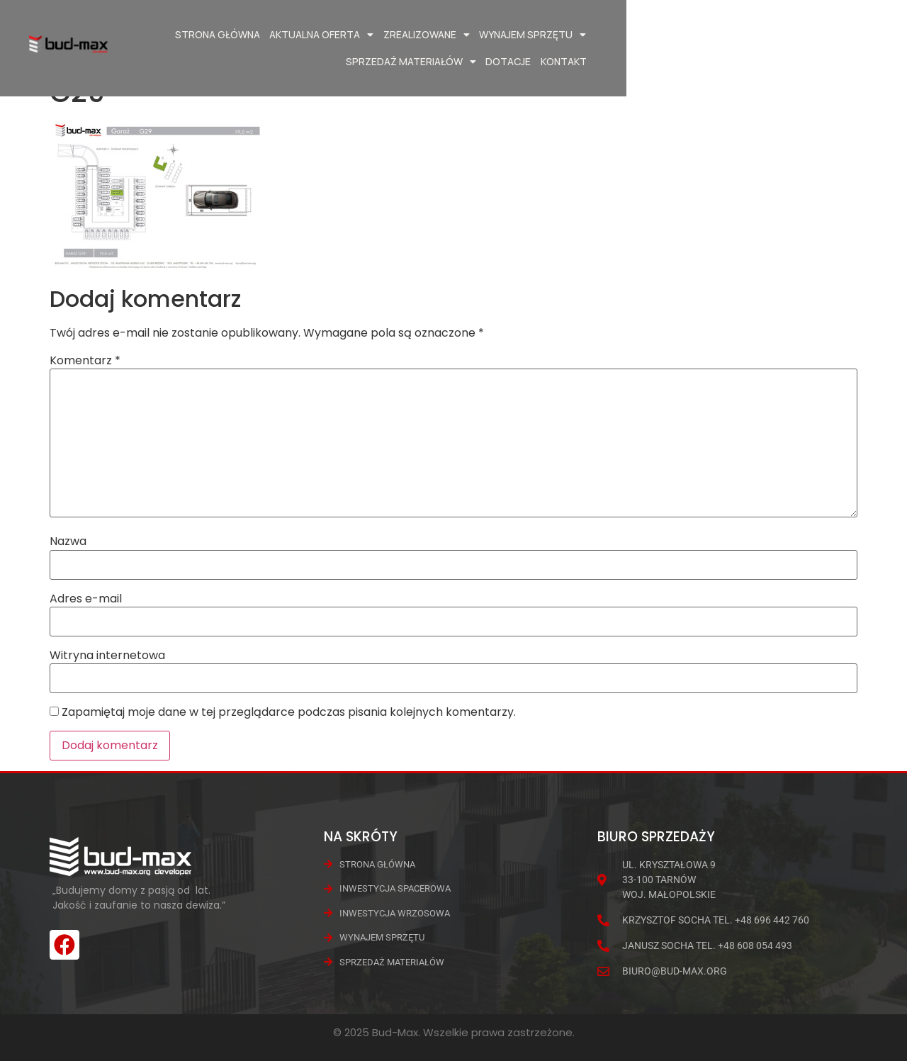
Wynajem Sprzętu (553, 35)
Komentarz (85, 360)
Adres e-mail (86, 599)
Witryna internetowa (107, 655)
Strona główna (238, 34)
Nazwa (68, 541)
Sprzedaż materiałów (681, 35)
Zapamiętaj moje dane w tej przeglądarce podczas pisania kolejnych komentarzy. (289, 712)
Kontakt (834, 34)
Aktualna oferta (343, 35)
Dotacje (779, 34)
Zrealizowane (447, 35)
